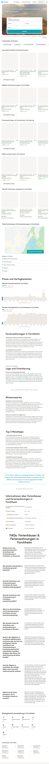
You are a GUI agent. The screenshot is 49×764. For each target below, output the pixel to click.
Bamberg (40, 380)
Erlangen (9, 380)
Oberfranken (33, 36)
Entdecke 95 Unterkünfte (35, 251)
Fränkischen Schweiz (23, 377)
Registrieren (41, 2)
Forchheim (44, 37)
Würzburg (22, 381)
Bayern (28, 36)
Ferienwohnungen (7, 44)
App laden (17, 2)
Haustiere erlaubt (28, 44)
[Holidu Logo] (7, 2)
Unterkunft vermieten (26, 2)
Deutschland (23, 36)
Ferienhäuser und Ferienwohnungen (12, 36)
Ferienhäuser (17, 44)
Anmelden (35, 2)
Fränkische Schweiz (42, 36)
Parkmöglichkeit (41, 44)
